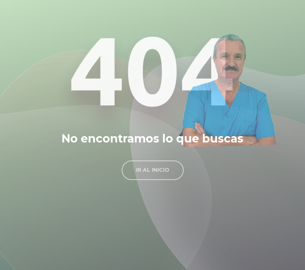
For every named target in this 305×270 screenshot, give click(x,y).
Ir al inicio (152, 169)
